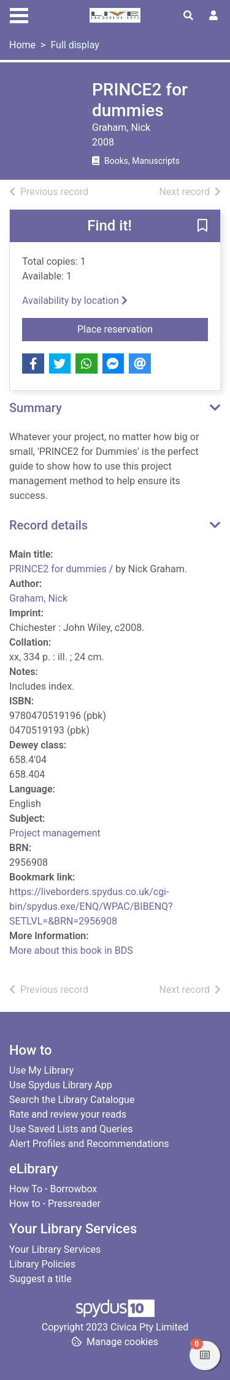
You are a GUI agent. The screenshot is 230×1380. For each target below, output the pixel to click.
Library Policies (42, 1264)
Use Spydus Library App (60, 1085)
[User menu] (213, 16)
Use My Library (41, 1070)
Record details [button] (48, 525)
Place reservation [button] (142, 328)
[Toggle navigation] (19, 14)
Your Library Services (55, 1249)
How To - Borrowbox (53, 1189)
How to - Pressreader (55, 1203)
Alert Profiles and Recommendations (89, 1143)
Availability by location (75, 300)
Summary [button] (35, 407)
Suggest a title (40, 1279)
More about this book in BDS (71, 950)
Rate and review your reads (67, 1114)
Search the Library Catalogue (71, 1099)
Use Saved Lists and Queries (70, 1129)
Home (22, 45)
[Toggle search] (188, 16)
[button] (202, 227)
